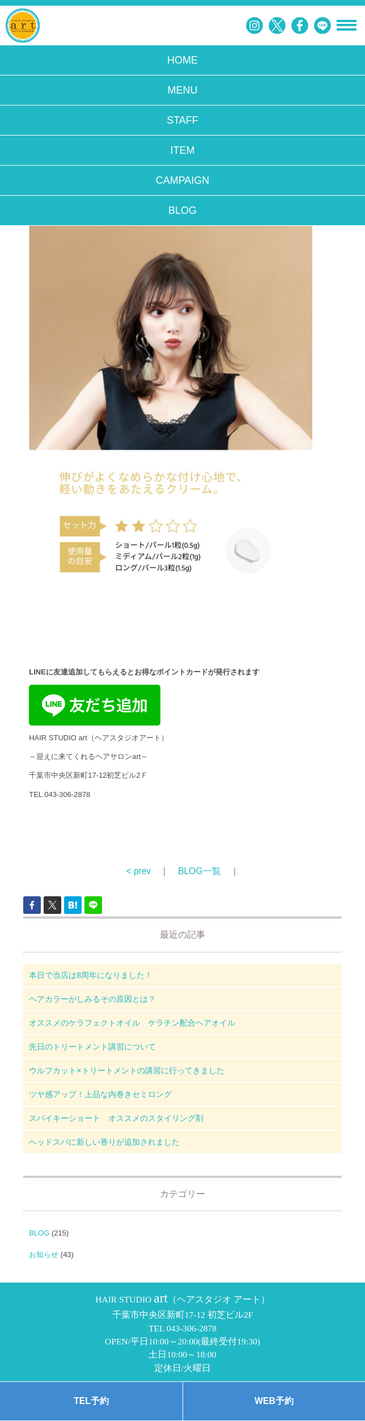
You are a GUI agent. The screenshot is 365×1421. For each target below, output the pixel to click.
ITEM (183, 150)
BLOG (182, 210)
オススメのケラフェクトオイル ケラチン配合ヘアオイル (132, 1022)
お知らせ (43, 1254)
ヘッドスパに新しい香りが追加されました (104, 1141)
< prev (138, 871)
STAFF (182, 120)
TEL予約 (91, 1401)
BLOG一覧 (199, 871)
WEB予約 (273, 1401)
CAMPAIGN (183, 180)
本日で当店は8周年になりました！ (90, 975)
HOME (182, 60)
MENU (183, 90)
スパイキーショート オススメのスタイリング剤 (116, 1118)
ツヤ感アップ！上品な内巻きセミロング (100, 1094)
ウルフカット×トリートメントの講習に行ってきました (126, 1070)
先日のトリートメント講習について (92, 1046)
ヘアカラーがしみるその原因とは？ (92, 998)
